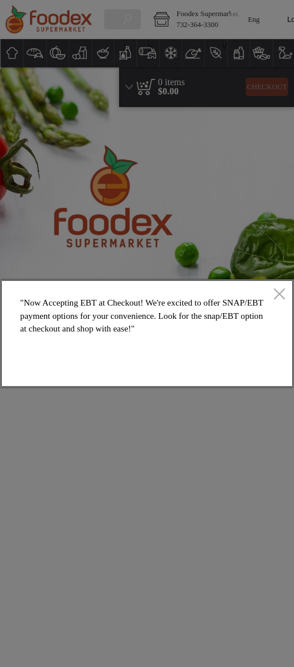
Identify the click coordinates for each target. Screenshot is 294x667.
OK (244, 370)
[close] (279, 295)
